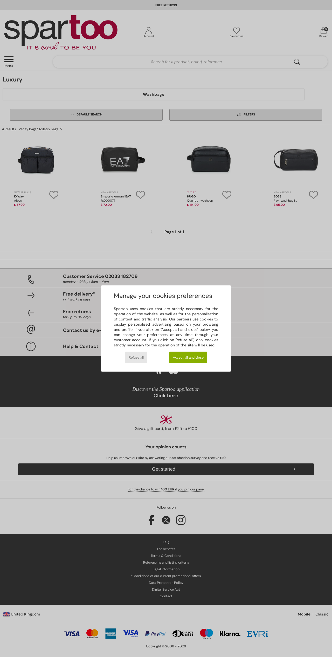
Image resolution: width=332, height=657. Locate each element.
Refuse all (136, 357)
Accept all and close (188, 357)
